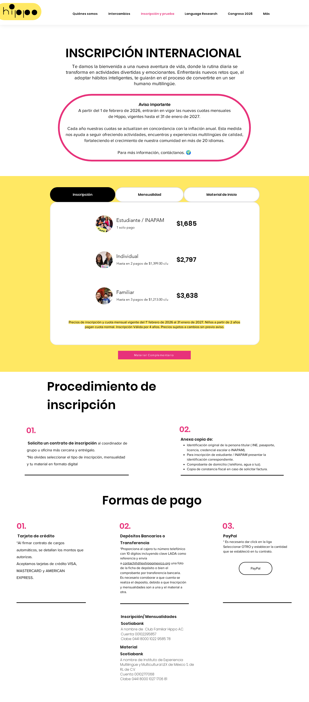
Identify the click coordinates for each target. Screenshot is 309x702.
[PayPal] (255, 568)
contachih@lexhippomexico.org (146, 563)
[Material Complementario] (154, 355)
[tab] (82, 194)
